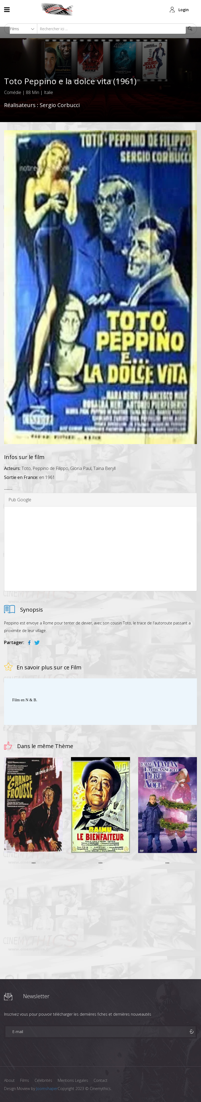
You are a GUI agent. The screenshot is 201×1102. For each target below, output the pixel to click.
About (9, 1080)
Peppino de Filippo (50, 468)
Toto (26, 468)
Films (24, 1080)
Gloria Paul (80, 468)
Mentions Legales (73, 1080)
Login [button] (183, 9)
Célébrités (43, 1080)
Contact (100, 1080)
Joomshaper (47, 1088)
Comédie (12, 92)
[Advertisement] (100, 549)
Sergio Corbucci (60, 105)
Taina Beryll (104, 468)
